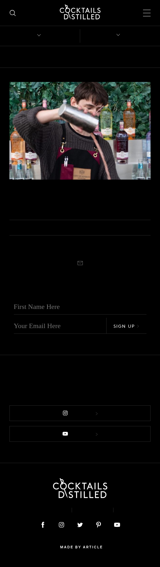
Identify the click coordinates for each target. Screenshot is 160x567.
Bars (32, 56)
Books (55, 56)
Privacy (92, 510)
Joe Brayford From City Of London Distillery (74, 202)
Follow (80, 413)
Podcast (16, 188)
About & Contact (38, 510)
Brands (80, 56)
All (13, 56)
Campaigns (112, 56)
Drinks (143, 56)
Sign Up (126, 326)
